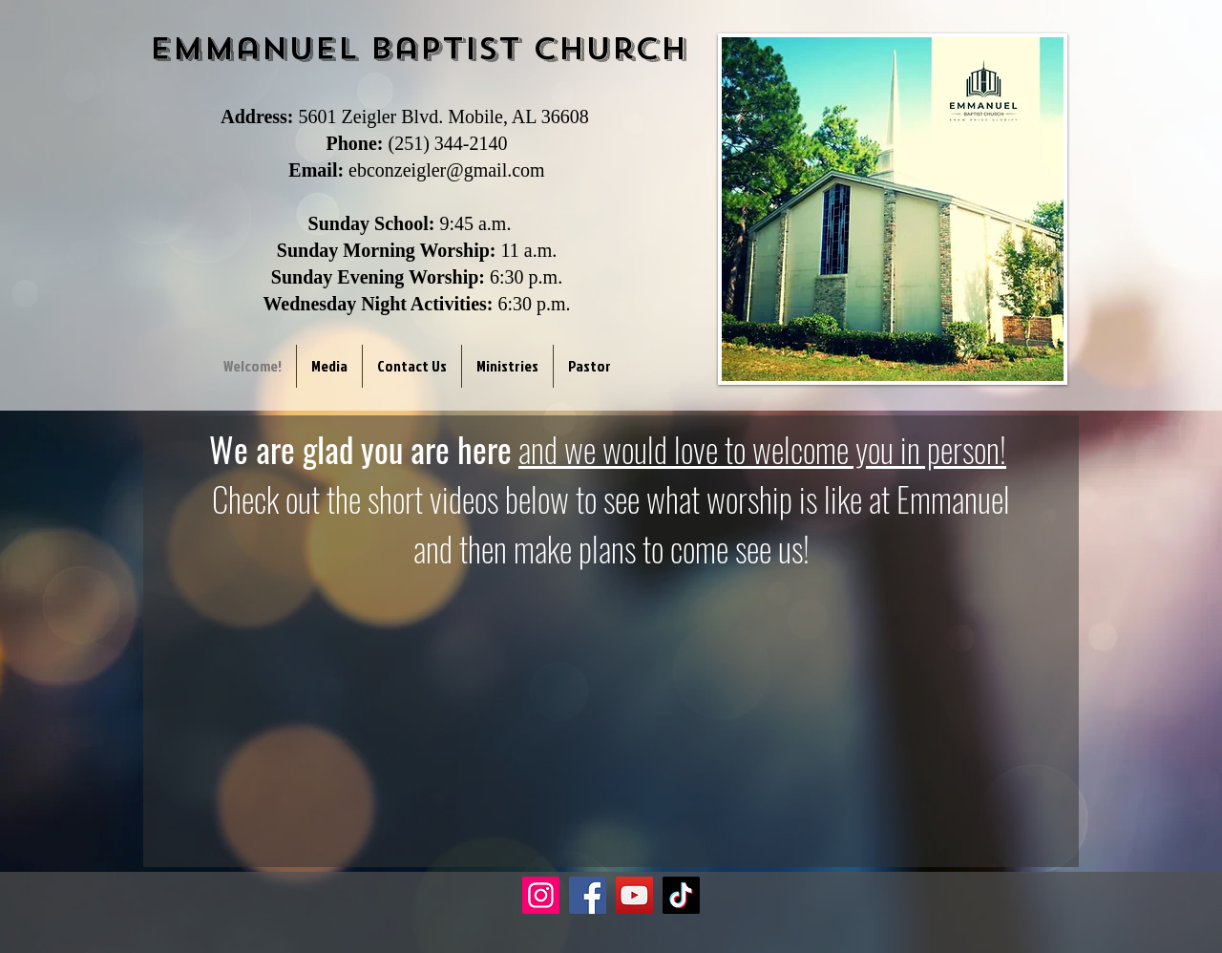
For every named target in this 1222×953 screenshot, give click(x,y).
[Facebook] (587, 895)
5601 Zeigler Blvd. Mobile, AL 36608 (444, 116)
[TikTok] (681, 895)
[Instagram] (540, 895)
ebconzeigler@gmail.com (446, 169)
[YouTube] (634, 895)
